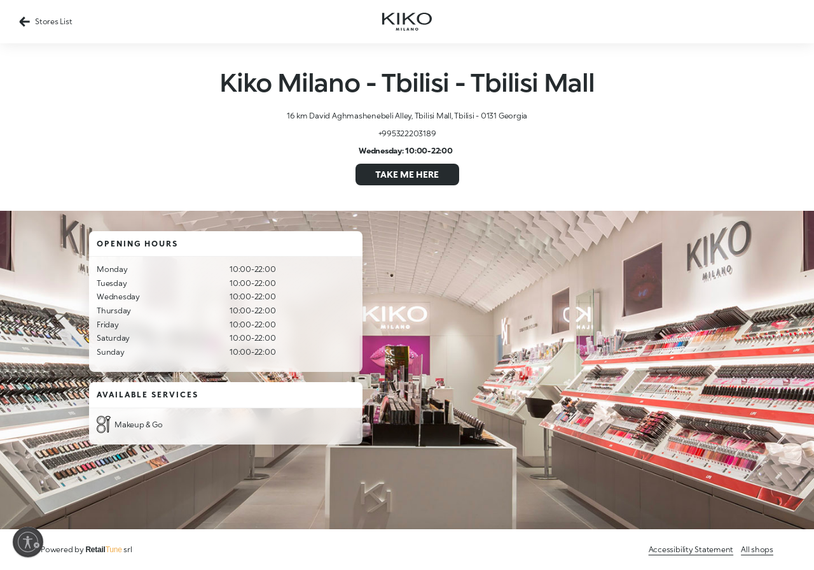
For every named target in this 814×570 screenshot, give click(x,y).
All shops (757, 549)
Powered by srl (86, 549)
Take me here (407, 174)
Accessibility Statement (691, 549)
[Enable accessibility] (28, 542)
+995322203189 (407, 133)
